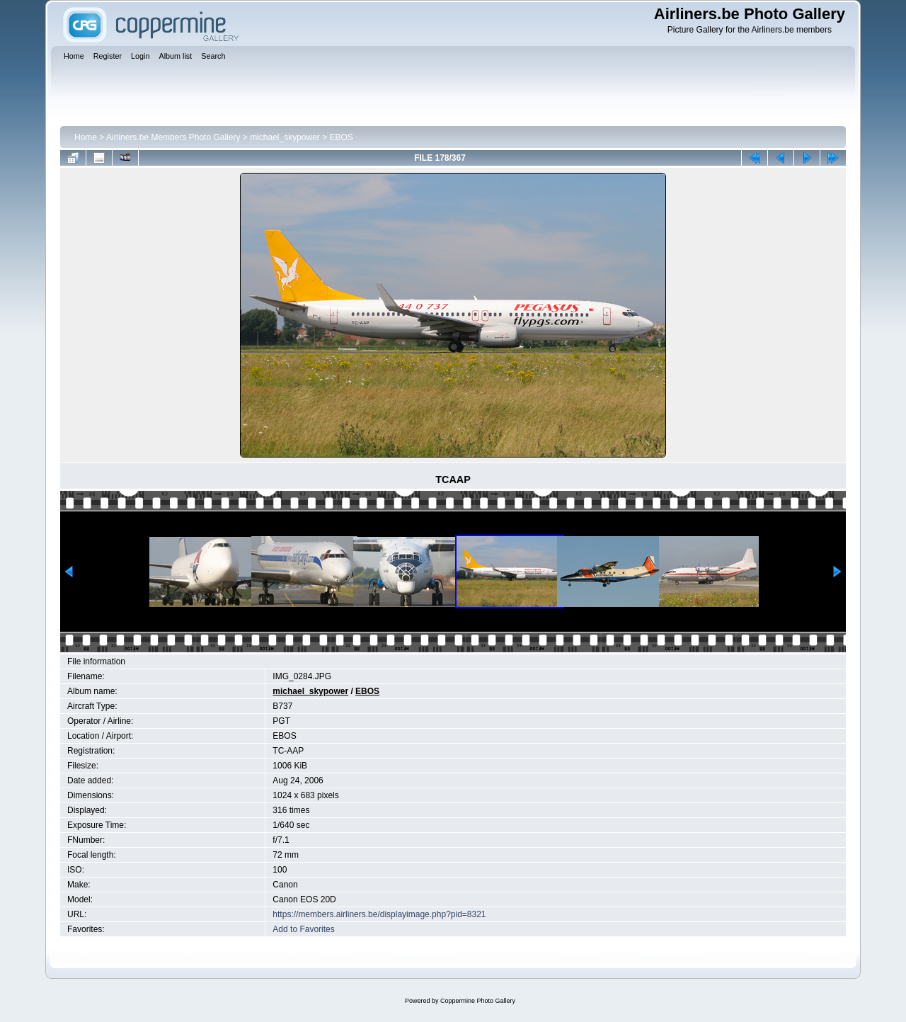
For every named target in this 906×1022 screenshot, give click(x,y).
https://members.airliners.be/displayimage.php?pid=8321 (379, 914)
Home (85, 137)
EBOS (341, 137)
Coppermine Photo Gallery (477, 1000)
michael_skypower (285, 137)
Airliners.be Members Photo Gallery (173, 137)
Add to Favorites (303, 929)
